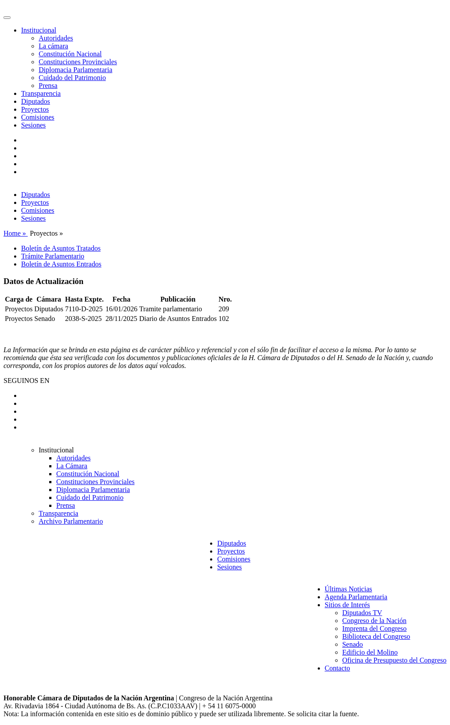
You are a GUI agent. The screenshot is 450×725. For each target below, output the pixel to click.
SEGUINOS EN (26, 380)
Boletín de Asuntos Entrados (61, 264)
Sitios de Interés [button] (347, 604)
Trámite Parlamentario (52, 256)
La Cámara (71, 466)
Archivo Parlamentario (71, 521)
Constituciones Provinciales (78, 62)
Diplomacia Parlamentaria (75, 69)
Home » (16, 233)
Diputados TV (362, 612)
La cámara (53, 46)
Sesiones (33, 125)
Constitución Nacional (70, 54)
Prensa (48, 85)
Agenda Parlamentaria (356, 597)
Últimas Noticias (348, 589)
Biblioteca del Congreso (376, 636)
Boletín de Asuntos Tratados (61, 248)
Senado (352, 644)
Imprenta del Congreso (374, 628)
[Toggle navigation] (7, 17)
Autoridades (56, 38)
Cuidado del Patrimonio (72, 77)
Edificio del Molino (370, 652)
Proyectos (35, 109)
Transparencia (41, 93)
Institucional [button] (38, 30)
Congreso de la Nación (374, 620)
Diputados (35, 101)
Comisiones (37, 117)
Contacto (337, 668)
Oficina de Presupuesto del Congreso (394, 660)
